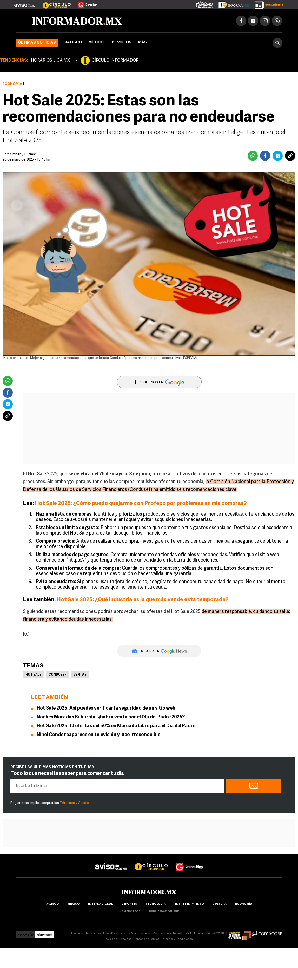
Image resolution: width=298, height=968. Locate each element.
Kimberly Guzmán (23, 154)
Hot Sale (33, 674)
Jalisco (73, 42)
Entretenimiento (189, 904)
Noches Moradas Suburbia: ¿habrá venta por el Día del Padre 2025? (111, 717)
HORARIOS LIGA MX (50, 60)
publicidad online (164, 911)
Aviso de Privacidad (119, 939)
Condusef (57, 674)
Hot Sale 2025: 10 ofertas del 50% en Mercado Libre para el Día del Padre (116, 726)
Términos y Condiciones (78, 803)
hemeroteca (130, 911)
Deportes (129, 904)
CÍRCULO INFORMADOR (115, 60)
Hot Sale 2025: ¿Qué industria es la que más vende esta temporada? (143, 600)
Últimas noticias (37, 43)
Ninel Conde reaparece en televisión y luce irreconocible (98, 734)
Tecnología (155, 904)
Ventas (80, 674)
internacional (100, 904)
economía (243, 904)
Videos (120, 41)
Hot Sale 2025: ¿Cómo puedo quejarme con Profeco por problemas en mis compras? (141, 503)
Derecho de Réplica (146, 939)
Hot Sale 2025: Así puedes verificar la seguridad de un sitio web (106, 708)
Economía (12, 84)
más (146, 42)
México (96, 42)
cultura (220, 904)
